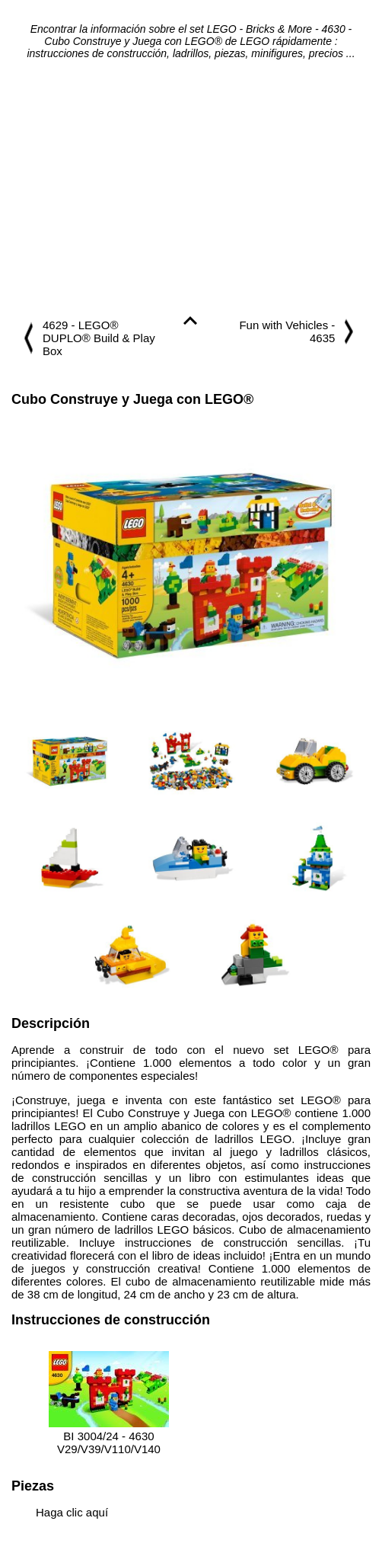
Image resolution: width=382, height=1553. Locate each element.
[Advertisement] (191, 189)
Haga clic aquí (72, 1512)
